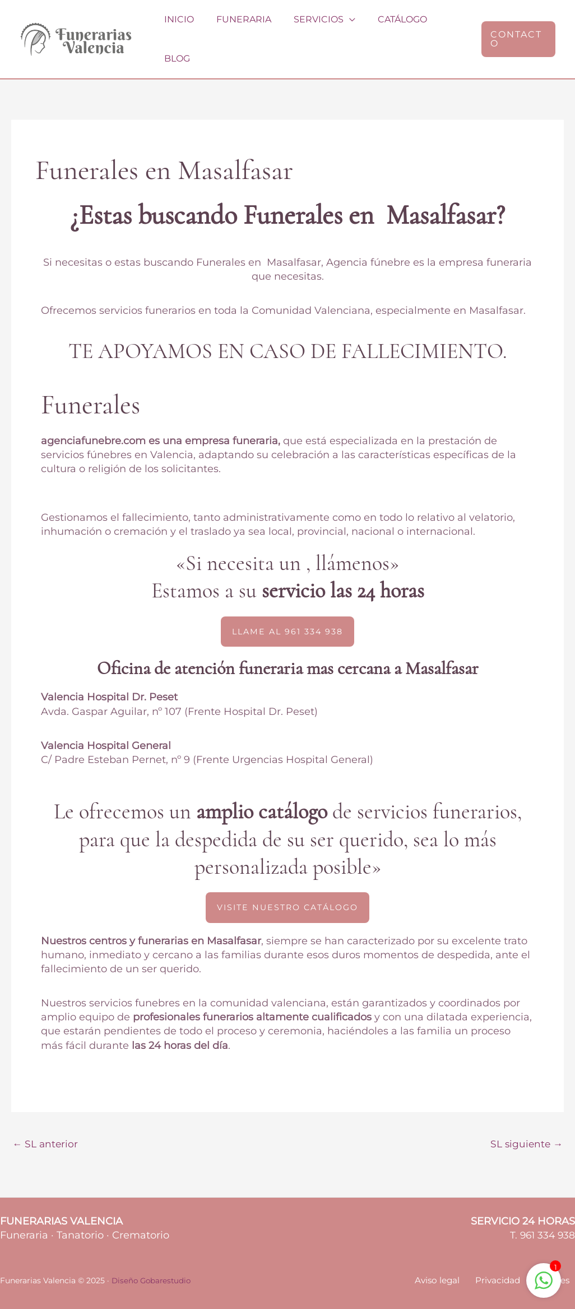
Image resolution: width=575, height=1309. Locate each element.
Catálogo (389, 27)
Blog (444, 27)
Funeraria (239, 27)
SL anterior (46, 1121)
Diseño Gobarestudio (153, 1260)
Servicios (310, 27)
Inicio (179, 27)
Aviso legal (451, 1260)
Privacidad (507, 1260)
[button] (516, 27)
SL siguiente (525, 1121)
